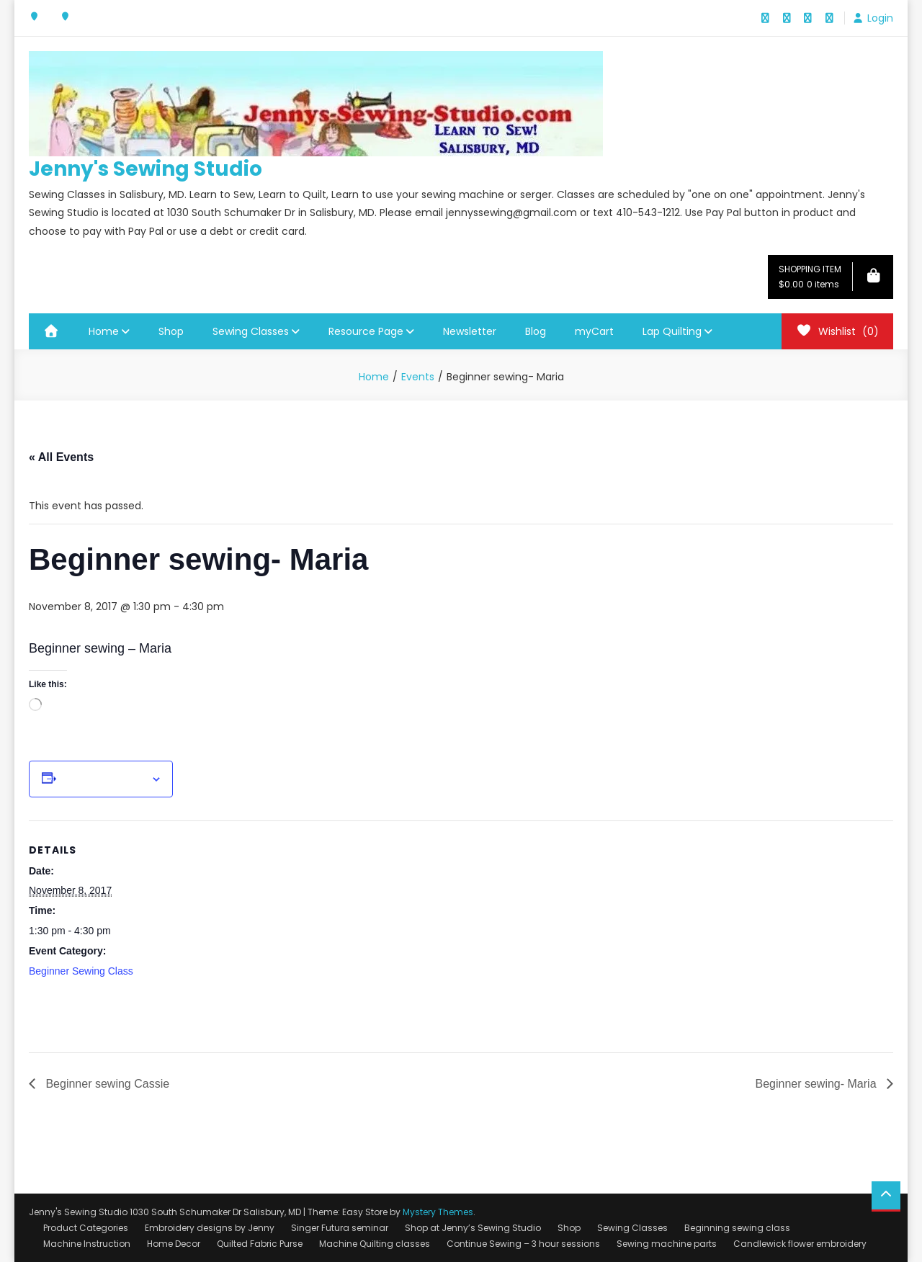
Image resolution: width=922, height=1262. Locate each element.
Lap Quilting (672, 331)
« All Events (61, 457)
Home (104, 331)
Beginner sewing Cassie (105, 1084)
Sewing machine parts (667, 1244)
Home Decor (173, 1244)
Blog (535, 331)
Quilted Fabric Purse (260, 1244)
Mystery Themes (438, 1212)
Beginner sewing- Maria (817, 1084)
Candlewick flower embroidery (800, 1244)
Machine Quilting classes (374, 1244)
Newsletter (469, 331)
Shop (171, 331)
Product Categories (85, 1228)
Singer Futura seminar (339, 1228)
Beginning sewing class (737, 1228)
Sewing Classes (250, 331)
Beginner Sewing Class (81, 971)
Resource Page (365, 331)
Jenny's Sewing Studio (145, 169)
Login (880, 18)
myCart (594, 331)
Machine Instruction (86, 1244)
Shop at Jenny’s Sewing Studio (473, 1228)
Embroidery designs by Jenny (209, 1228)
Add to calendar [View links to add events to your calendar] (104, 779)
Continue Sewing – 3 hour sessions (523, 1244)
